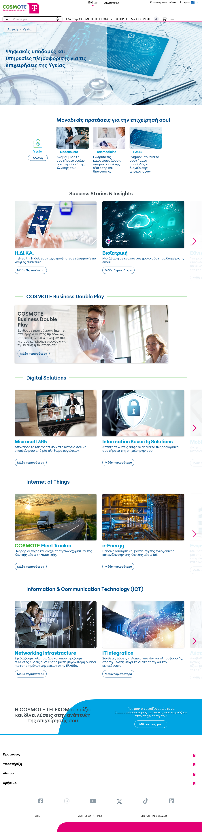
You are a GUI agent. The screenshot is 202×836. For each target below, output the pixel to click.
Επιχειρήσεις (111, 2)
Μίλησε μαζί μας (151, 724)
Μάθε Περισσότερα (30, 270)
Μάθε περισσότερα (33, 353)
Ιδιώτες (92, 2)
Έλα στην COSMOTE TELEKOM (87, 19)
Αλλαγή (38, 158)
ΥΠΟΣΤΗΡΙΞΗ (119, 19)
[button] (156, 19)
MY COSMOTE (141, 19)
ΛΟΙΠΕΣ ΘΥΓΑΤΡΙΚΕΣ (90, 815)
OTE (37, 815)
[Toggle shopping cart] (166, 18)
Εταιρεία (185, 2)
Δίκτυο (173, 2)
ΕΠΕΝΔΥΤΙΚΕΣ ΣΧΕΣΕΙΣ (154, 815)
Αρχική (12, 29)
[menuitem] (40, 801)
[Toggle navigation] (171, 19)
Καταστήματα (158, 2)
